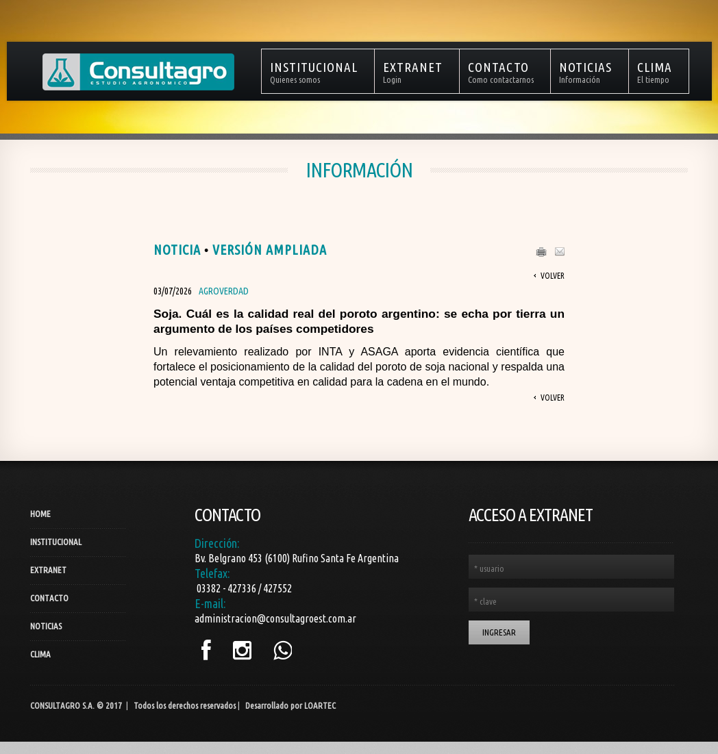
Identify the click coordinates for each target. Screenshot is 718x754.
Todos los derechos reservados (185, 705)
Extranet (48, 570)
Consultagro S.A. (62, 705)
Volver (553, 275)
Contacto (49, 598)
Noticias (46, 626)
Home (40, 513)
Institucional (56, 541)
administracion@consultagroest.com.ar (275, 618)
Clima (40, 654)
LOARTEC (320, 705)
